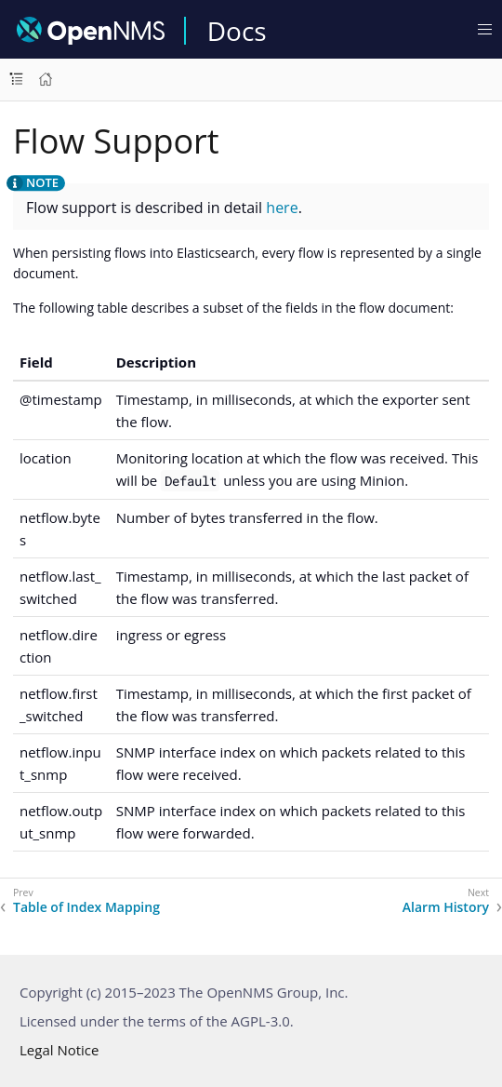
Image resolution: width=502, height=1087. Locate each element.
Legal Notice (59, 1049)
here (281, 207)
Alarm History (446, 907)
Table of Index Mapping (86, 907)
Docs (237, 30)
